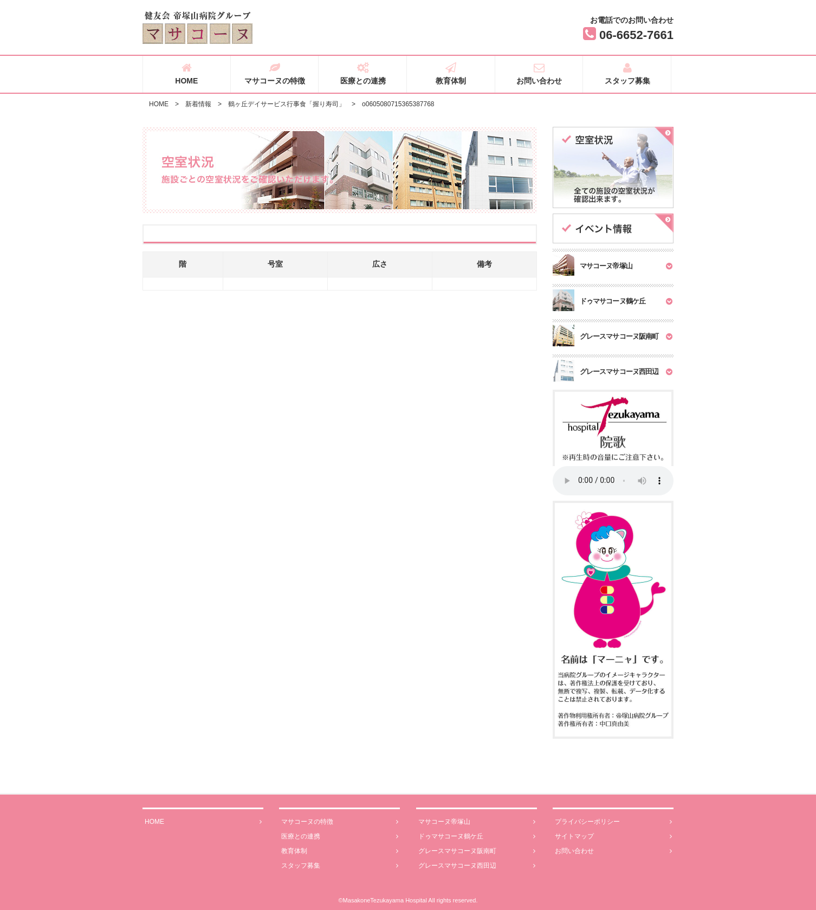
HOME (186, 73)
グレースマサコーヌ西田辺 (476, 866)
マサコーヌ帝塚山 (476, 822)
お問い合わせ (539, 73)
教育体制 (451, 73)
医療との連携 (362, 73)
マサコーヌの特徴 (275, 73)
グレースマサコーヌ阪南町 (476, 851)
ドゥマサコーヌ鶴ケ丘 (476, 836)
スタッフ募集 (627, 73)
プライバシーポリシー (613, 822)
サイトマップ (613, 836)
